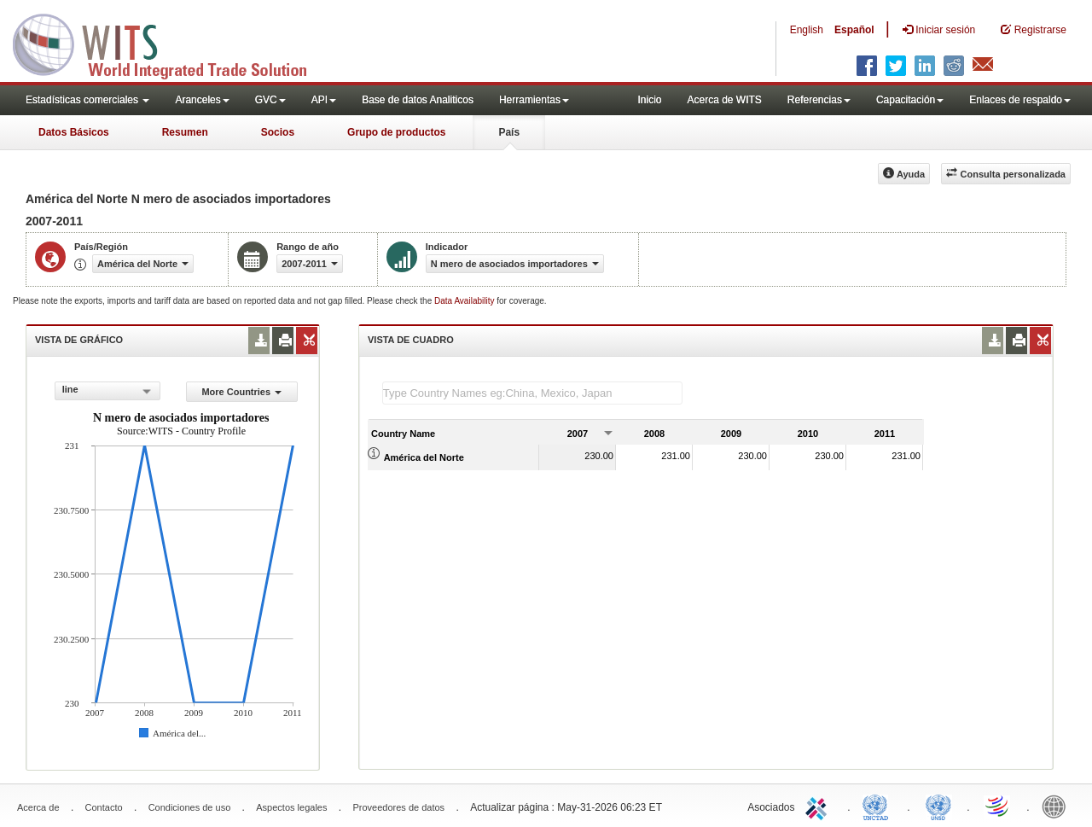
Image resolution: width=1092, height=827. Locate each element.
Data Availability (465, 301)
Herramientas (534, 100)
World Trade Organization (998, 806)
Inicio (649, 100)
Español (854, 30)
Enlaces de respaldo (1020, 100)
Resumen (185, 132)
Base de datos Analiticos (417, 100)
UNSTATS (938, 806)
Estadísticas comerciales (87, 100)
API (323, 100)
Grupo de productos (396, 132)
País (509, 132)
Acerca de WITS (724, 100)
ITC (819, 806)
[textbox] (532, 393)
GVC (270, 100)
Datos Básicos (73, 132)
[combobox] (107, 390)
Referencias (819, 100)
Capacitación (910, 100)
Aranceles (202, 100)
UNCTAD (879, 806)
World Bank (1058, 806)
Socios (277, 132)
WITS (170, 42)
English (806, 30)
